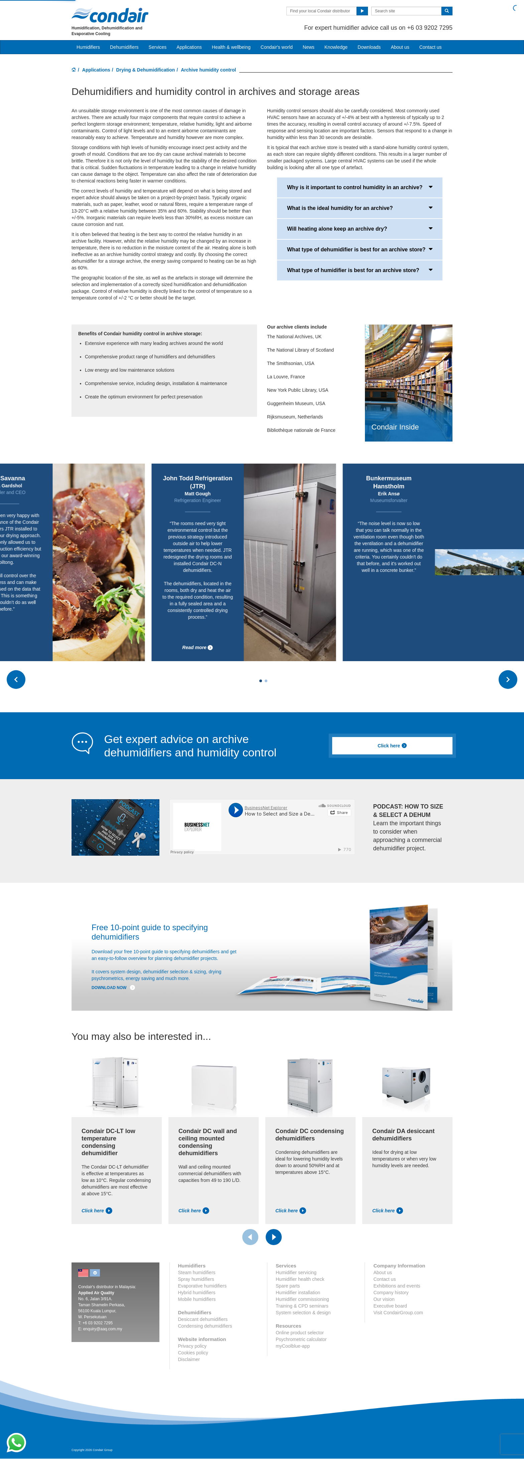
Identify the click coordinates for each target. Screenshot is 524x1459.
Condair (110, 15)
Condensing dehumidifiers (205, 1326)
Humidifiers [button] (88, 47)
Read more (276, 647)
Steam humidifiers (197, 1272)
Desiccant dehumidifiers (203, 1319)
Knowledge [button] (336, 47)
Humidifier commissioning (302, 1299)
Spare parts (288, 1286)
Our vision (383, 1299)
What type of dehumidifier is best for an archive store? (359, 249)
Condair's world (277, 47)
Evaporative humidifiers (202, 1286)
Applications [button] (189, 47)
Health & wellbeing (231, 47)
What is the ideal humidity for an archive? (359, 207)
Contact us (430, 47)
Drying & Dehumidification (145, 70)
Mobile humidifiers (197, 1299)
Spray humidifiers (196, 1279)
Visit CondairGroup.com (398, 1312)
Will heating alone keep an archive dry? (359, 228)
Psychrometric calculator (301, 1339)
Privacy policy (192, 1346)
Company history (390, 1292)
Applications (96, 70)
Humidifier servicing (296, 1272)
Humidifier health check (300, 1279)
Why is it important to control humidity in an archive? (359, 187)
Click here (392, 745)
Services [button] (158, 47)
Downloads (369, 47)
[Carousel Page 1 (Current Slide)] (260, 681)
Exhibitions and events (396, 1286)
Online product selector (300, 1332)
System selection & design (303, 1312)
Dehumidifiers (124, 47)
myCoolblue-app (293, 1346)
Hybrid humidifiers (197, 1292)
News (308, 47)
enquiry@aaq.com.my (102, 1329)
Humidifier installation (298, 1292)
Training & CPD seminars (302, 1306)
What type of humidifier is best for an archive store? (359, 269)
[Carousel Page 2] (266, 681)
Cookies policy (193, 1352)
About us (400, 47)
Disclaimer (189, 1359)
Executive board (390, 1306)
